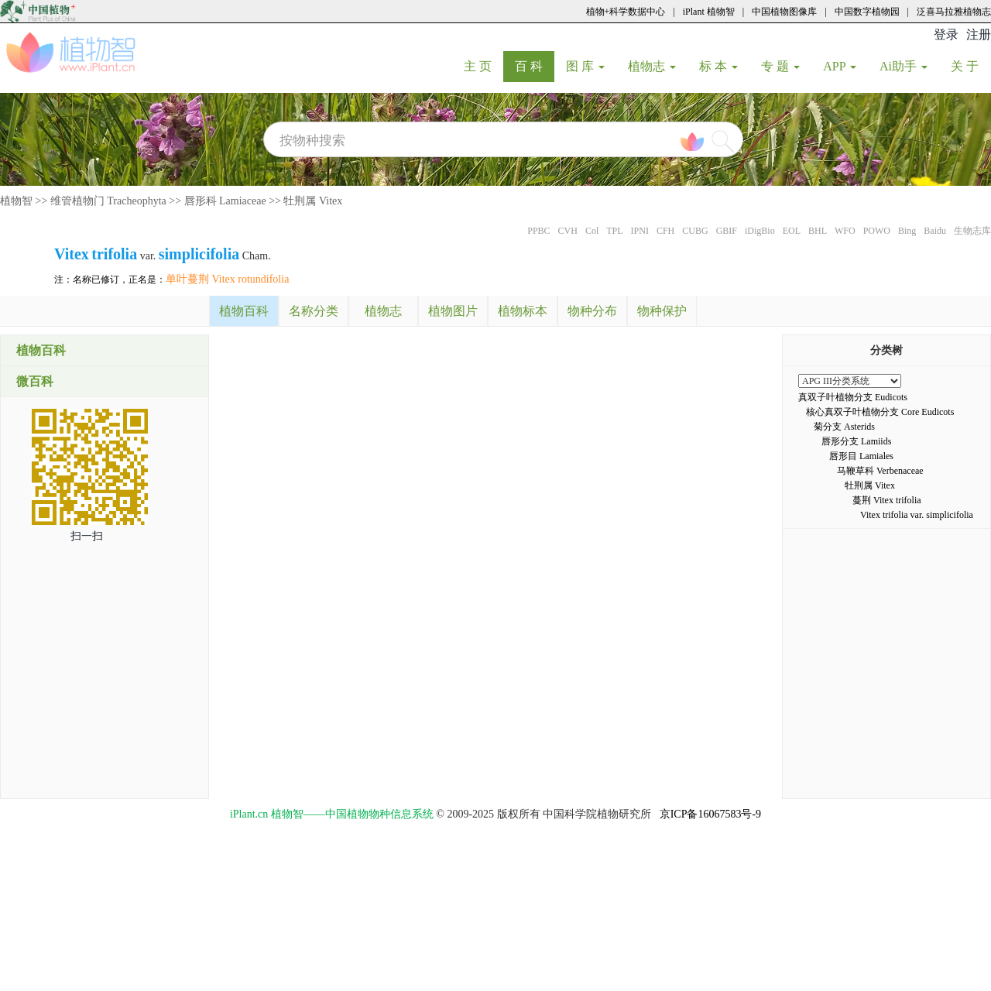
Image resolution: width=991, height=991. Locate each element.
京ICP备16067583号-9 (710, 814)
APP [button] (839, 66)
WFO (845, 230)
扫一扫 (86, 536)
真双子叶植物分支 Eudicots (852, 397)
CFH (665, 230)
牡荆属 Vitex (312, 201)
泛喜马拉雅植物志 (954, 11)
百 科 (534, 66)
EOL (792, 230)
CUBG (695, 230)
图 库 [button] (585, 66)
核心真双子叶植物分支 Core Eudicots (880, 411)
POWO (876, 230)
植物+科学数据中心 (626, 11)
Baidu (935, 230)
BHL (817, 230)
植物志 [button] (652, 66)
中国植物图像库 (784, 11)
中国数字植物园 (867, 11)
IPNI (640, 230)
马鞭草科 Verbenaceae (880, 470)
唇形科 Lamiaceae (225, 201)
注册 (978, 34)
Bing (907, 230)
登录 (946, 34)
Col (591, 230)
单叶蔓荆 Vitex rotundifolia (227, 279)
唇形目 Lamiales (861, 456)
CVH (568, 230)
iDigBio (760, 230)
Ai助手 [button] (904, 66)
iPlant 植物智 (709, 11)
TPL (614, 230)
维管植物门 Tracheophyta (108, 201)
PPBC (538, 230)
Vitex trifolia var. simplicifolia (916, 514)
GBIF (726, 230)
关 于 (970, 66)
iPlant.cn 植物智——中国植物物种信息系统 (332, 814)
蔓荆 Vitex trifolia (886, 500)
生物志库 (972, 230)
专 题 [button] (780, 66)
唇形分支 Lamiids (856, 441)
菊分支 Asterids (844, 426)
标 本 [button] (718, 66)
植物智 (16, 201)
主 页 (483, 66)
